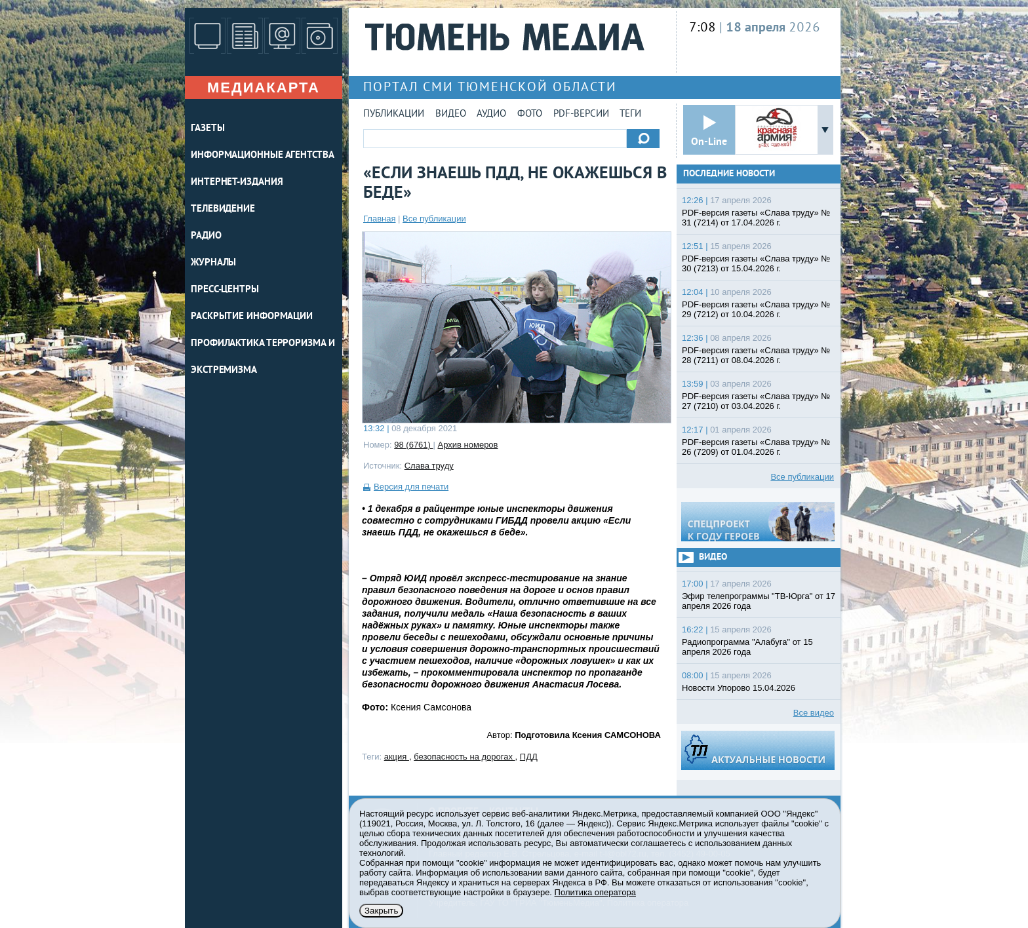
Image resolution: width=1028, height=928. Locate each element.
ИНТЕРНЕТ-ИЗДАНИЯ (237, 182)
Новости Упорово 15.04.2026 (738, 688)
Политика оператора (595, 892)
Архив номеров (468, 445)
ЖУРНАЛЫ (213, 263)
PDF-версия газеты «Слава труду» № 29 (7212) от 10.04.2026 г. (756, 309)
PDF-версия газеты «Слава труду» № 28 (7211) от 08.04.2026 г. (756, 355)
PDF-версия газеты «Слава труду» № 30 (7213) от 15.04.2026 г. (756, 263)
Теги (630, 114)
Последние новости (729, 174)
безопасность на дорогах (464, 757)
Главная (379, 218)
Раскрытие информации (252, 317)
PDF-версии (581, 114)
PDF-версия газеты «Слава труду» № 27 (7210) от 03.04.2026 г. (756, 401)
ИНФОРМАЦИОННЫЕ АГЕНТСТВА (262, 155)
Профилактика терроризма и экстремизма (263, 357)
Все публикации (434, 218)
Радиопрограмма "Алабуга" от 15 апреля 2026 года (747, 647)
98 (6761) (413, 445)
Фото (529, 114)
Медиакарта (263, 87)
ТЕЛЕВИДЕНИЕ (223, 209)
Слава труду (429, 466)
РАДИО (206, 236)
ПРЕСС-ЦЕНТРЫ (225, 290)
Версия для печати (411, 487)
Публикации (393, 114)
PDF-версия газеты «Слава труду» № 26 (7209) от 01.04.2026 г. (756, 447)
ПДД (529, 757)
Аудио (491, 114)
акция (396, 757)
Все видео (813, 713)
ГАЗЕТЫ (207, 129)
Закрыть (381, 911)
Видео (450, 114)
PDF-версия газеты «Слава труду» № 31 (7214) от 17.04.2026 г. (756, 217)
